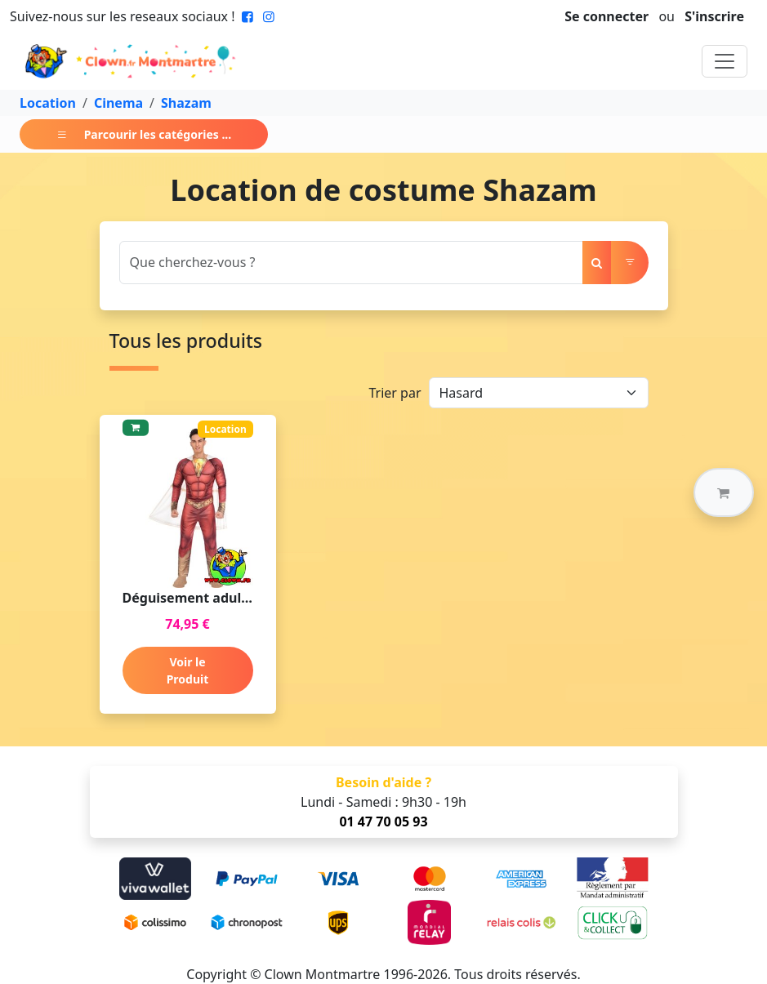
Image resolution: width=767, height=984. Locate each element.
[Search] (351, 262)
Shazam (186, 103)
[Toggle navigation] (724, 61)
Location (48, 103)
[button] (723, 492)
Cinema (118, 103)
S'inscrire (714, 16)
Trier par (394, 393)
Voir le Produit (188, 670)
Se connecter (606, 16)
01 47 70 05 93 (383, 821)
